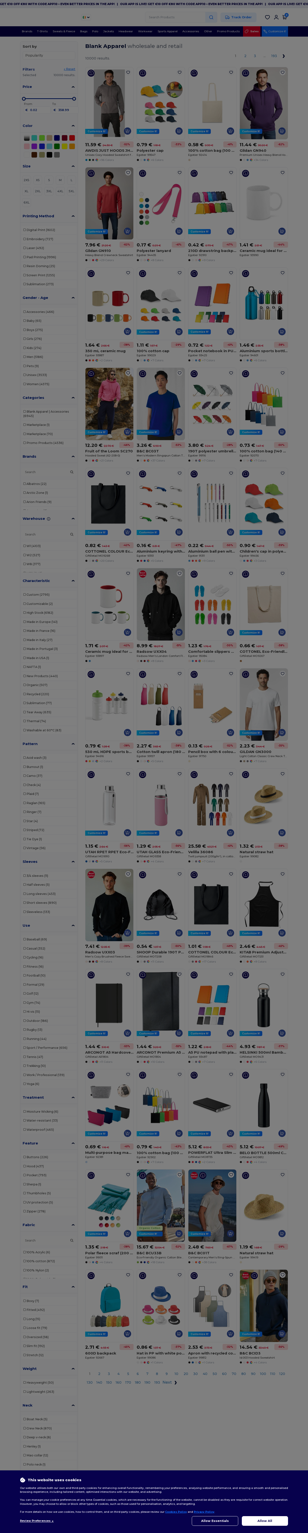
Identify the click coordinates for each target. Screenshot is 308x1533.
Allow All (264, 1521)
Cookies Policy (176, 1511)
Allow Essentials (215, 1521)
